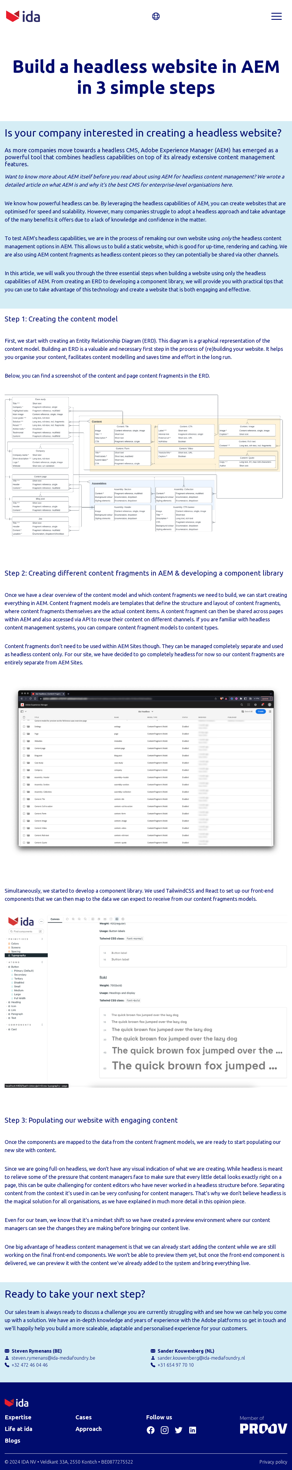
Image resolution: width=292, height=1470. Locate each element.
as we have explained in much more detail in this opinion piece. (174, 1201)
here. (227, 184)
